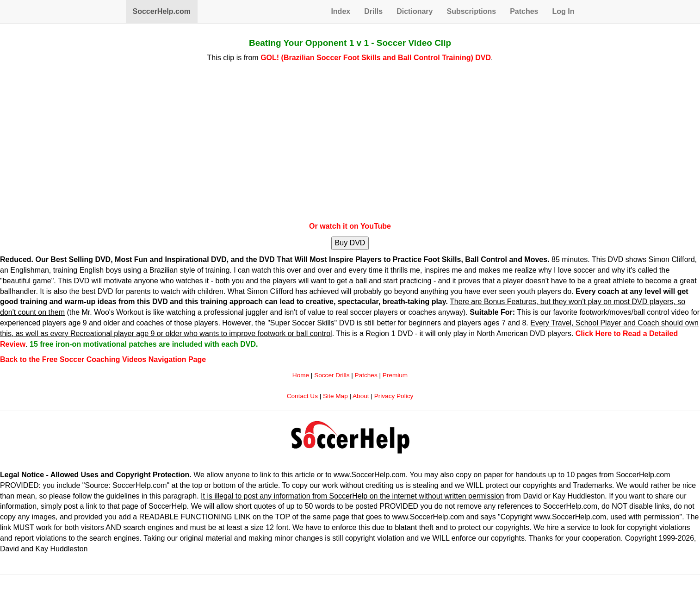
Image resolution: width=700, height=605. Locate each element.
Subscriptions (471, 11)
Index (340, 11)
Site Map (335, 396)
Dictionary (414, 11)
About (361, 396)
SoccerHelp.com (162, 11)
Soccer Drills (331, 375)
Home (300, 375)
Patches (524, 11)
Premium (395, 375)
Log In (563, 11)
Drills (373, 11)
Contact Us (302, 396)
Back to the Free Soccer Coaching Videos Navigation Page (103, 359)
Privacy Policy (394, 396)
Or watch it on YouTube (350, 226)
